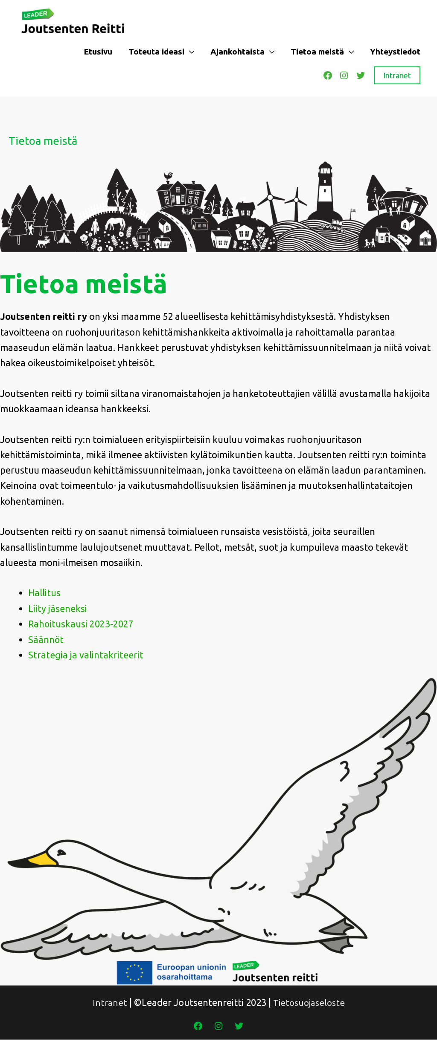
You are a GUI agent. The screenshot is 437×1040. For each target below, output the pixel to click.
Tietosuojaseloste (309, 1002)
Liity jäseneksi (57, 608)
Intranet (397, 76)
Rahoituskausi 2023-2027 (81, 624)
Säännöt (46, 640)
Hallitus (44, 593)
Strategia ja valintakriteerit (85, 655)
